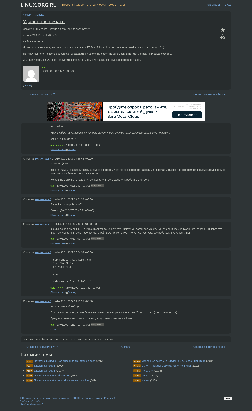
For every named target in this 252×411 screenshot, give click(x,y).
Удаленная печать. (45, 365)
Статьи (91, 4)
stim (44, 67)
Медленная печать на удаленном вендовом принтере (173, 361)
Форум (101, 4)
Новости (67, 4)
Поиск (121, 4)
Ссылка (27, 85)
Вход (228, 4)
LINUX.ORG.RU (39, 4)
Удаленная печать (44, 21)
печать (145, 380)
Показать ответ (58, 149)
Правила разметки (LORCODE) (67, 398)
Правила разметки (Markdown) (100, 398)
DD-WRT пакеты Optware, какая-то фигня (166, 365)
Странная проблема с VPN (42, 94)
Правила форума (41, 398)
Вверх (228, 398)
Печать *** (147, 370)
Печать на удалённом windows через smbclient (61, 380)
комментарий (43, 158)
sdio (52, 145)
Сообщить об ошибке (30, 401)
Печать (145, 375)
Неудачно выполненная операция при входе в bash (64, 361)
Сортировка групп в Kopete (210, 94)
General (39, 14)
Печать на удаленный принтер (52, 375)
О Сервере (25, 398)
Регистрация (214, 4)
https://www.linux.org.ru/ (31, 404)
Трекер (111, 4)
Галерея (79, 4)
